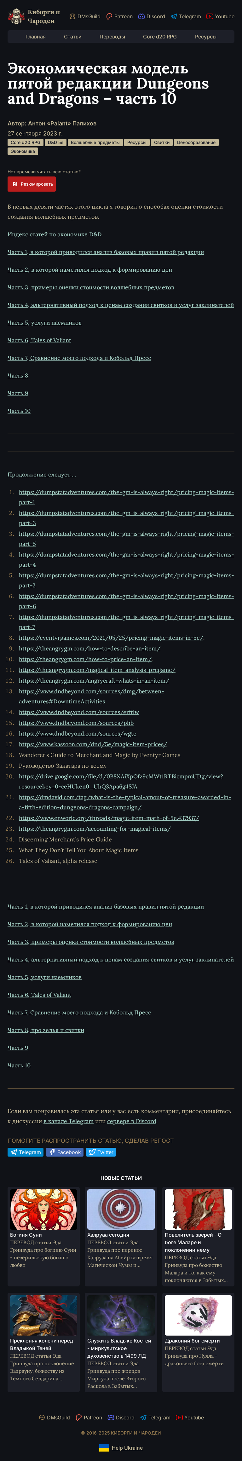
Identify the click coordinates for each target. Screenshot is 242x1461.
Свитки (162, 142)
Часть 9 (18, 393)
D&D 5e (56, 142)
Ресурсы (205, 36)
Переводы (112, 36)
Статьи (73, 36)
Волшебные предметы (95, 142)
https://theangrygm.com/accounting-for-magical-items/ (95, 828)
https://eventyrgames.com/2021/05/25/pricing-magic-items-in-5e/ (111, 637)
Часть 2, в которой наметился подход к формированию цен (90, 269)
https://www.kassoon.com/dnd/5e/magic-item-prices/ (93, 744)
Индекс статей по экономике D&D (55, 234)
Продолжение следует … (42, 474)
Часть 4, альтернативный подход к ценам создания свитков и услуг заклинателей (121, 305)
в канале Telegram (68, 1121)
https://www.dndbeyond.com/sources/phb (76, 722)
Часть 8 (18, 375)
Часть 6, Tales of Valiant (39, 340)
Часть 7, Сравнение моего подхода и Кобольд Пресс (79, 357)
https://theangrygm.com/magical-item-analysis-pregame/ (97, 669)
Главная (36, 36)
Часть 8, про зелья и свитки (46, 1030)
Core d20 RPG (160, 36)
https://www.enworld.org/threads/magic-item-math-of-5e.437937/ (109, 818)
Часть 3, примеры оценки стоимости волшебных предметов (91, 287)
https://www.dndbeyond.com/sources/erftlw (79, 712)
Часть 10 (19, 410)
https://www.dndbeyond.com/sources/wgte (77, 733)
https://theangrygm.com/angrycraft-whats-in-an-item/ (94, 680)
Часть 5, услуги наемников (45, 322)
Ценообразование (196, 142)
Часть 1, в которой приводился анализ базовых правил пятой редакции (106, 252)
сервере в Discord (131, 1121)
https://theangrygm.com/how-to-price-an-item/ (85, 659)
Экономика (22, 151)
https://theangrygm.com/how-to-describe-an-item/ (89, 648)
